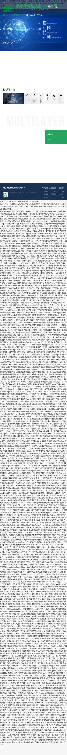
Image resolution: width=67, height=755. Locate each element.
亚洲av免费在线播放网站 (51, 271)
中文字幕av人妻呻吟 (11, 216)
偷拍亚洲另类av (15, 550)
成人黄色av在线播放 (13, 310)
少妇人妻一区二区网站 (55, 732)
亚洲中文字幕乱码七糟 (35, 359)
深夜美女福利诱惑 (52, 399)
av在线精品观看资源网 (12, 340)
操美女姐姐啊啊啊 (50, 221)
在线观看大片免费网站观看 (22, 688)
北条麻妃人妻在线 (48, 740)
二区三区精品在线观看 (24, 236)
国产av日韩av (47, 374)
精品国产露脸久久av (21, 399)
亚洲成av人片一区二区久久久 (13, 239)
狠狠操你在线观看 (36, 409)
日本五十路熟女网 (58, 559)
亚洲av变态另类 (21, 362)
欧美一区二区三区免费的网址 (45, 685)
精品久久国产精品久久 (36, 564)
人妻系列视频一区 (46, 599)
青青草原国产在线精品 (28, 253)
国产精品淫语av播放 (20, 214)
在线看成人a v (9, 320)
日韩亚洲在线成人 (24, 345)
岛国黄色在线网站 (55, 695)
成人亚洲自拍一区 (26, 552)
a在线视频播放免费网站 (52, 624)
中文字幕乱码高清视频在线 (16, 500)
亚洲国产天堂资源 (12, 705)
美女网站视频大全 (44, 508)
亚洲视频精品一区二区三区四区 (32, 426)
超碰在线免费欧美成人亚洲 (25, 372)
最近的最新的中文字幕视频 (36, 666)
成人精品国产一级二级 (17, 631)
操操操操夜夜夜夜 (28, 340)
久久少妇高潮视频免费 (47, 251)
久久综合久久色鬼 (19, 421)
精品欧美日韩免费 (10, 394)
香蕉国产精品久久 (28, 646)
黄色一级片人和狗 (45, 490)
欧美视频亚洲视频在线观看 (17, 234)
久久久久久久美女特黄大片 (24, 458)
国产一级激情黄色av (24, 522)
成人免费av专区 (41, 263)
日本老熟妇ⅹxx (51, 458)
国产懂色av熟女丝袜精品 (49, 256)
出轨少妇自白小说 (25, 569)
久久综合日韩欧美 (28, 550)
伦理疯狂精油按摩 (20, 211)
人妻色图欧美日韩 (53, 364)
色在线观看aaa (53, 555)
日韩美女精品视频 (26, 520)
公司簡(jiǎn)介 (46, 191)
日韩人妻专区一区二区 (14, 382)
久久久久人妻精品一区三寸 (10, 700)
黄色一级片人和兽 (47, 362)
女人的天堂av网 (18, 276)
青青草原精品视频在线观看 (43, 619)
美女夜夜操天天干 (54, 520)
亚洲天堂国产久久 (26, 456)
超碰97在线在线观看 (17, 476)
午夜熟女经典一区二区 (41, 676)
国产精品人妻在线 (6, 399)
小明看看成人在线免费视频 (12, 243)
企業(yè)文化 (46, 194)
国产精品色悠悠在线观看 (34, 325)
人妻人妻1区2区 (25, 216)
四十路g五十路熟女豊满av (50, 377)
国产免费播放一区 (9, 261)
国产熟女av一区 (18, 325)
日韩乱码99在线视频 (9, 478)
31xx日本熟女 (21, 266)
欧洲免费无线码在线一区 (53, 663)
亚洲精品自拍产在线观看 (34, 239)
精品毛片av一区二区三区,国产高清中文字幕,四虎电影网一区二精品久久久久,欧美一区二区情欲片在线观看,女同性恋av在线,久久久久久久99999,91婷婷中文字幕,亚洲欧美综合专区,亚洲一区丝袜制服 (33, 206)
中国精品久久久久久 (47, 214)
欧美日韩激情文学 (39, 305)
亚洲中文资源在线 (36, 518)
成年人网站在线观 (23, 406)
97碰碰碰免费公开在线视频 (10, 426)
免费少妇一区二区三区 (19, 271)
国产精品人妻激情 (15, 461)
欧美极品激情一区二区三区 (28, 219)
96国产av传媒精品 (12, 253)
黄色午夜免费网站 (56, 495)
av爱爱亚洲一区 (22, 322)
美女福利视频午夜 (44, 710)
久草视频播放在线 (30, 508)
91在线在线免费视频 (13, 404)
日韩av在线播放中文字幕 (41, 231)
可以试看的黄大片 (39, 268)
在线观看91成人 (8, 350)
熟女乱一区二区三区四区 (9, 715)
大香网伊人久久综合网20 (18, 483)
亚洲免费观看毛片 (56, 478)
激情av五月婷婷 (52, 473)
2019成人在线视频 (33, 453)
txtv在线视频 (45, 557)
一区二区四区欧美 (12, 641)
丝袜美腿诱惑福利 (38, 473)
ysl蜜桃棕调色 (36, 374)
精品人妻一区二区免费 (56, 513)
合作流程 (55, 191)
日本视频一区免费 (54, 463)
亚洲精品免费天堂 (22, 320)
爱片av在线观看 (42, 441)
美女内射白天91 (22, 261)
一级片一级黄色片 (24, 280)
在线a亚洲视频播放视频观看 (39, 322)
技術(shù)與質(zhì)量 (31, 29)
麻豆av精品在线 (52, 278)
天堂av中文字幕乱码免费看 (16, 463)
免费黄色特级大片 (43, 448)
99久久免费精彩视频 (30, 382)
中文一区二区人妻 (23, 335)
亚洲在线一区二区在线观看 (20, 241)
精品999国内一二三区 (30, 416)
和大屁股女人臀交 (39, 332)
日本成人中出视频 (53, 688)
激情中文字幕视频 (9, 263)
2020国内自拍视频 (40, 555)
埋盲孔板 (63, 197)
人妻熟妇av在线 (26, 305)
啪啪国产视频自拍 (34, 271)
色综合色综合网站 (56, 676)
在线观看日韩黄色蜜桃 (10, 651)
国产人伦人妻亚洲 (42, 626)
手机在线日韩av (53, 537)
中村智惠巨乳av (15, 416)
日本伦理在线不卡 (12, 231)
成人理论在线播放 (28, 594)
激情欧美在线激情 (55, 246)
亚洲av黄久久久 (57, 508)
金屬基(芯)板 (62, 194)
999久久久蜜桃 (52, 411)
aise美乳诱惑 (29, 401)
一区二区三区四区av (45, 443)
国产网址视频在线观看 (31, 725)
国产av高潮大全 (18, 542)
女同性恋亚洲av (38, 280)
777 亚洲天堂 (34, 599)
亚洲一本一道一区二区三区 (40, 342)
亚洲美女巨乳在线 (10, 490)
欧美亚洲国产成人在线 (45, 515)
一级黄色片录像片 (10, 224)
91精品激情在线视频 (46, 293)
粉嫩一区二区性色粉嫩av (37, 584)
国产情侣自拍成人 (26, 303)
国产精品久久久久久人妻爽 (41, 562)
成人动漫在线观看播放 (40, 246)
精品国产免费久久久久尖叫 (52, 273)
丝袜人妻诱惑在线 (34, 273)
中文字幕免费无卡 (33, 355)
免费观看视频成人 (47, 648)
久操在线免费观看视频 (52, 226)
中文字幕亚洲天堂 (33, 258)
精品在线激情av (8, 599)
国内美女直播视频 (12, 305)
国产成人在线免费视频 (52, 359)
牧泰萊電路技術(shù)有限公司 (16, 187)
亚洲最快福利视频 (33, 500)
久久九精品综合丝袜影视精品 (24, 698)
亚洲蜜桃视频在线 (9, 335)
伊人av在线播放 (54, 525)
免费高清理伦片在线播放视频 (43, 350)
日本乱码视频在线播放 (42, 288)
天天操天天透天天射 (30, 567)
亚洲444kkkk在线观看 (57, 698)
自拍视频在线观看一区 (55, 552)
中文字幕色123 (41, 372)
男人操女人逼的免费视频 (27, 604)
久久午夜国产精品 (50, 505)
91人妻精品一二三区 (30, 532)
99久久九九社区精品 (13, 468)
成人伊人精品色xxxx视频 (53, 239)
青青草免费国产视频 (39, 345)
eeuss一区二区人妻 (44, 424)
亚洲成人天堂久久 (25, 619)
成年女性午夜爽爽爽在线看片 (46, 451)
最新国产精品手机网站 (41, 471)
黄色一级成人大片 (6, 685)
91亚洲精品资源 (31, 357)
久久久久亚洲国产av (21, 397)
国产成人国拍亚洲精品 (8, 629)
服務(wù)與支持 (10, 42)
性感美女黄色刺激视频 (22, 246)
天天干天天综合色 (56, 436)
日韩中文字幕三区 (58, 456)
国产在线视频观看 (29, 461)
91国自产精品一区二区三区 (28, 394)
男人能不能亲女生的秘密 (15, 357)
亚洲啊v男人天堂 (52, 498)
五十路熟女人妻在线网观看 (41, 241)
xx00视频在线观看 (6, 337)
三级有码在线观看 (9, 322)
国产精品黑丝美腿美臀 (30, 315)
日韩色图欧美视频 (40, 224)
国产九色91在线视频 (55, 384)
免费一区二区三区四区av (40, 545)
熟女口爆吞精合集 (12, 327)
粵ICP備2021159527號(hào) (33, 192)
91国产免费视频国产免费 (47, 330)
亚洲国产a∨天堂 (34, 362)
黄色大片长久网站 (9, 676)
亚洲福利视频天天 (46, 446)
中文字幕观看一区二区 (35, 466)
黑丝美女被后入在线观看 (37, 229)
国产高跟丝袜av (41, 340)
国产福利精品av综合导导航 (26, 441)
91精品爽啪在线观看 (38, 335)
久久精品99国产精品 (29, 285)
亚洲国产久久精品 (50, 466)
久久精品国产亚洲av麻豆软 (56, 266)
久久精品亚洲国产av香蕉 (51, 542)
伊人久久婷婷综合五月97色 (55, 406)
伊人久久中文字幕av (9, 720)
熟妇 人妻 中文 (54, 480)
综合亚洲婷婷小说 (20, 587)
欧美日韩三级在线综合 (34, 631)
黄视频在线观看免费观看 (57, 211)
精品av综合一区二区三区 (32, 318)
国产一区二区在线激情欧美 (38, 480)
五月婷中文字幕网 (26, 495)
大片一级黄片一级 (56, 545)
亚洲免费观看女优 (17, 446)
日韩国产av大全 (15, 540)
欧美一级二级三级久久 (40, 695)
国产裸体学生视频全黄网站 (28, 293)
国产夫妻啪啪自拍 (50, 325)
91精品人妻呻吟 (34, 643)
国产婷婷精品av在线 (53, 614)
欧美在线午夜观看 (38, 216)
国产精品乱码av (23, 518)
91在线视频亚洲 (6, 214)
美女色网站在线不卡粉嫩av (47, 285)
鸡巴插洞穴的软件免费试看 (38, 483)
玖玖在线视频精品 (54, 340)
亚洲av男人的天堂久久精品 (27, 313)
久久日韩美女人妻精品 (28, 683)
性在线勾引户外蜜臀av (41, 300)
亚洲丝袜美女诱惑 (22, 639)
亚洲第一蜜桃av (57, 253)
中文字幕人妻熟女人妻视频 (44, 653)
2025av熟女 (48, 308)
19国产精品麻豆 (52, 651)
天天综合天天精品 (47, 453)
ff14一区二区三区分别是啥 (17, 656)
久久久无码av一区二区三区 (47, 461)
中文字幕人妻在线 (56, 567)
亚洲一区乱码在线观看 (39, 629)
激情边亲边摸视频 (44, 253)
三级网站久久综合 (20, 229)
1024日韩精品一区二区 (17, 466)
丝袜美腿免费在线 (34, 587)
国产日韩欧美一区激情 (49, 574)
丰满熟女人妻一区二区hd (13, 648)
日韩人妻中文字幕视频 (36, 616)
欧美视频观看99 (50, 693)
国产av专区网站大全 (27, 572)
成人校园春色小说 (19, 308)
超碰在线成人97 (29, 589)
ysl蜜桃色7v (29, 288)
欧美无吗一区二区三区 (15, 401)
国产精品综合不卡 (23, 727)
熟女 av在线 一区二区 (49, 656)
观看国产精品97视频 (9, 364)
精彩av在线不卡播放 (14, 579)
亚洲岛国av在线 (8, 300)
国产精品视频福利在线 (47, 416)
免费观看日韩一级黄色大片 (38, 248)
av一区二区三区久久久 (23, 350)
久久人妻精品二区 (28, 392)
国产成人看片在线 (9, 513)
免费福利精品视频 (53, 419)
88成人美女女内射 (33, 377)
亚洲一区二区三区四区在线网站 (37, 436)
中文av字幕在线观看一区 (36, 266)
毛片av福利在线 (22, 384)
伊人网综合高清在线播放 (47, 700)
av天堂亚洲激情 (58, 288)
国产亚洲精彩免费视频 (45, 298)
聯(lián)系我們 (46, 197)
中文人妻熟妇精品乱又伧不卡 (26, 443)
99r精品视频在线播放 (36, 493)
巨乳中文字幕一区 (26, 369)
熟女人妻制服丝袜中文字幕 (49, 431)
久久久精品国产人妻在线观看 (53, 276)
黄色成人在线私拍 (58, 683)
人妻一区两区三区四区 (40, 310)
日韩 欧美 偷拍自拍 (30, 579)
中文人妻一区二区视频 (38, 379)
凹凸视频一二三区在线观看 (29, 715)
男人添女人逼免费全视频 (15, 730)
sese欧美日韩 (12, 219)
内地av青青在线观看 (24, 471)
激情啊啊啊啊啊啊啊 (33, 636)
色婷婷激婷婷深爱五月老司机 (13, 251)
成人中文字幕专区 (12, 456)
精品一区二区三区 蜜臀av (37, 211)
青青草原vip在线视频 (21, 226)
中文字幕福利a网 (36, 624)
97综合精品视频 (22, 564)
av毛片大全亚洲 (20, 453)
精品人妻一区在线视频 (38, 732)
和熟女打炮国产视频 (51, 503)
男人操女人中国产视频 (16, 288)
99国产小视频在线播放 (8, 515)
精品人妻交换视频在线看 (21, 221)
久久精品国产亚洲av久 (26, 478)
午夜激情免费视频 (47, 606)
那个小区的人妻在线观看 (26, 263)
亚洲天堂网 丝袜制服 (24, 676)
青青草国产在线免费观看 (12, 285)
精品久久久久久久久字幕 (27, 515)
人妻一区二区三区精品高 (11, 609)
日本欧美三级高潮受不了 (48, 327)
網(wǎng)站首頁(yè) (12, 15)
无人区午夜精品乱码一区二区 (30, 705)
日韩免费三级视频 (48, 705)
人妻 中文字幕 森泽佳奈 (48, 389)
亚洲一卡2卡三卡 (47, 725)
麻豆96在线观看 (23, 290)
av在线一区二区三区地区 (18, 597)
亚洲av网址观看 (40, 552)
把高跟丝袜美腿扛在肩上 (21, 510)
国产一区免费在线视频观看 (31, 634)
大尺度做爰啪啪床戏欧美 (11, 451)
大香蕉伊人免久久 (42, 392)
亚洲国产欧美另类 (40, 352)
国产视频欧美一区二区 (37, 668)
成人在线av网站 (25, 498)
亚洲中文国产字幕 (9, 352)
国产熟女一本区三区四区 (15, 722)
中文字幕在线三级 (53, 305)
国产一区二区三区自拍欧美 (54, 409)
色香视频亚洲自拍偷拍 (24, 268)
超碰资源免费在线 (6, 211)
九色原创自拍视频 (44, 559)
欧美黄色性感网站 (36, 226)
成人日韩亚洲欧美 (9, 448)
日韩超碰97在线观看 (18, 666)
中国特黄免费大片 (31, 718)
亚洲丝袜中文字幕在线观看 (47, 485)
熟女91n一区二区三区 (43, 401)
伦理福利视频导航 (38, 498)
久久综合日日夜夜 (29, 367)
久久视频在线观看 (19, 355)
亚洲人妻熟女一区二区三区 (26, 448)
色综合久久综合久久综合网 (46, 550)
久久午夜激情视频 (51, 703)
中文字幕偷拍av (50, 601)
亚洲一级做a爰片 (8, 564)
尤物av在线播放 (18, 718)
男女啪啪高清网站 (23, 387)
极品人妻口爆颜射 (10, 473)
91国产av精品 (44, 567)
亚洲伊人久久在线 (37, 727)
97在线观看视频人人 (14, 589)
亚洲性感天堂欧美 (54, 224)
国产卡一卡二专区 (9, 406)
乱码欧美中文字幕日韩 (31, 648)
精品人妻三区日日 (55, 310)
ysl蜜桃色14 (47, 261)
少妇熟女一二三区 (56, 572)
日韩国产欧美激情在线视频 (56, 335)
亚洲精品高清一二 (21, 599)
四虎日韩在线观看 (10, 606)
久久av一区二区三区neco (42, 337)
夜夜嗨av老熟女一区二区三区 (34, 278)
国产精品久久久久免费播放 (48, 579)
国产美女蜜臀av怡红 (41, 495)
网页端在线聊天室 (49, 720)
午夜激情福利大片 (46, 434)
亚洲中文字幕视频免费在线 (55, 426)
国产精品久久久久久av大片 (37, 463)
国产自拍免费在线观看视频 (40, 290)
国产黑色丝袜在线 (43, 367)
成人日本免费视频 (35, 261)
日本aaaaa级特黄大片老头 (18, 668)
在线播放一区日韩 (14, 557)
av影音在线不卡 (60, 515)
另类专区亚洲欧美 (19, 258)
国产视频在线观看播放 (27, 547)
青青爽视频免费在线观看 (51, 636)
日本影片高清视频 (53, 229)
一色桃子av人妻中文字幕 (12, 389)
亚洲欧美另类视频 (53, 268)
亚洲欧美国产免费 (40, 520)
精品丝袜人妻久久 (52, 216)
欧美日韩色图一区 (55, 439)
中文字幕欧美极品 (24, 473)
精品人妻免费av (27, 404)
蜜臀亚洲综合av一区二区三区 (47, 582)
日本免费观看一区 (29, 243)
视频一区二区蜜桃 (40, 369)
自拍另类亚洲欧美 (20, 616)
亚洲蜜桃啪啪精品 (9, 374)
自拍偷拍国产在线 (23, 562)
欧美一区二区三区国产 (49, 661)
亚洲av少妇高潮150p (16, 577)
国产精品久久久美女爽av (18, 661)
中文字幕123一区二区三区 (48, 394)
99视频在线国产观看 (49, 540)
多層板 (63, 191)
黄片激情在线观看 (25, 364)
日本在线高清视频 (31, 251)
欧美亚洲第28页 (56, 300)
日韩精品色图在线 (15, 663)
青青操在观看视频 (15, 367)
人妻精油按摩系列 (59, 424)
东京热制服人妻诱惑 (7, 268)
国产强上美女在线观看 (33, 276)
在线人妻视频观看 (22, 411)
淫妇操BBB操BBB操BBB (38, 384)
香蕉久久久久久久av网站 (45, 547)
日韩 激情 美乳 (33, 214)
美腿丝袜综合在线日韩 (42, 456)
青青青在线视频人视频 (34, 308)
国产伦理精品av (11, 293)
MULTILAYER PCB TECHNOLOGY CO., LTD (14, 188)
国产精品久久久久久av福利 (12, 485)
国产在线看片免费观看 (25, 352)
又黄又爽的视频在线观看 (43, 404)
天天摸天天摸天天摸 (37, 399)
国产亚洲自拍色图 (35, 611)
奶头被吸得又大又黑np (10, 369)
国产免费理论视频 (44, 347)
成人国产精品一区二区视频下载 (27, 256)
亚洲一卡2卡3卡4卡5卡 (14, 508)
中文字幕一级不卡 (55, 234)
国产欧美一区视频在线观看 (12, 318)
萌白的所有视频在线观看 (11, 594)
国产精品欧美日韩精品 (15, 740)
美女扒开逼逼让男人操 (46, 283)
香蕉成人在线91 (15, 392)
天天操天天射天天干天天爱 (38, 234)
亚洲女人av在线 (58, 710)
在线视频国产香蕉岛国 (42, 303)
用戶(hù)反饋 (54, 194)
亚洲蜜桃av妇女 (31, 535)
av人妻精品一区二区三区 (18, 493)
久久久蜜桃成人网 (23, 374)
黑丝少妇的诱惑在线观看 (29, 327)
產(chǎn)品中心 (10, 29)
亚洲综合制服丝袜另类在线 (49, 219)
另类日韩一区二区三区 (38, 411)
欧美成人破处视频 (6, 525)
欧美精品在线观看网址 (17, 295)
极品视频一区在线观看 (19, 248)
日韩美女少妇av (26, 231)
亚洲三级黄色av (20, 359)
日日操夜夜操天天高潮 (34, 295)
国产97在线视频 (20, 530)
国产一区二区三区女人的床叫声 (44, 680)
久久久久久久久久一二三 (23, 429)
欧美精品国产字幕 (23, 629)
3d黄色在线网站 (48, 587)
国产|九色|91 (26, 310)
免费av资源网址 (24, 545)
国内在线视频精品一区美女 (17, 643)
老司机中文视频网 (26, 653)
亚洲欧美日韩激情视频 (17, 636)
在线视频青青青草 (47, 258)
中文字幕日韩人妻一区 (21, 409)
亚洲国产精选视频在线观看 (29, 434)
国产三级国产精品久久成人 (52, 611)
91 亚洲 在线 (40, 651)
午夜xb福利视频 (37, 221)
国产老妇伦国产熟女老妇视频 (48, 243)
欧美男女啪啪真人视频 (20, 342)
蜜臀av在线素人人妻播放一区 (33, 703)
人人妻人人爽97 (6, 409)
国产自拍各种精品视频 (41, 236)
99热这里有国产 (6, 732)
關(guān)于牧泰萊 (34, 15)
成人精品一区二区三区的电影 (29, 606)
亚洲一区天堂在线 (42, 478)
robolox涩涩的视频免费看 (9, 303)
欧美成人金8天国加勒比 (14, 283)
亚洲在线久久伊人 (29, 424)
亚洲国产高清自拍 (9, 708)
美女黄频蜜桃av (49, 678)
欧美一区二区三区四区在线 (22, 614)
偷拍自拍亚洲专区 (19, 505)
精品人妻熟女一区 (47, 735)
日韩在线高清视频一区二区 (19, 379)
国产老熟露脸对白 (57, 342)
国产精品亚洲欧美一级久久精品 (49, 357)
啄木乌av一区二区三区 (23, 300)
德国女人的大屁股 (32, 476)
